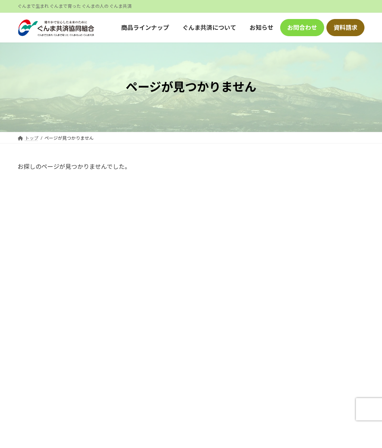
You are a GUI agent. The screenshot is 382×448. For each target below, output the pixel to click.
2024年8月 (291, 277)
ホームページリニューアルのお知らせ (315, 206)
